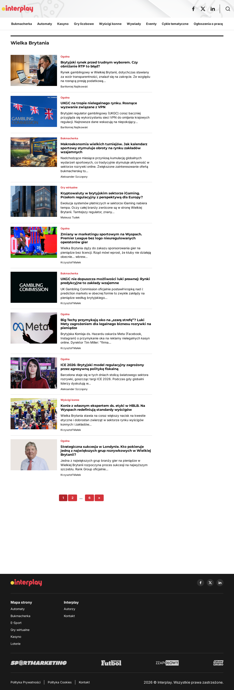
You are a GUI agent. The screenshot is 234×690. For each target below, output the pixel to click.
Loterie (15, 643)
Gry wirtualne (20, 630)
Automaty (18, 609)
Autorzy (69, 609)
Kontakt (69, 616)
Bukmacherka (20, 616)
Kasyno (16, 636)
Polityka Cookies (60, 682)
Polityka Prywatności (26, 682)
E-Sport (16, 623)
